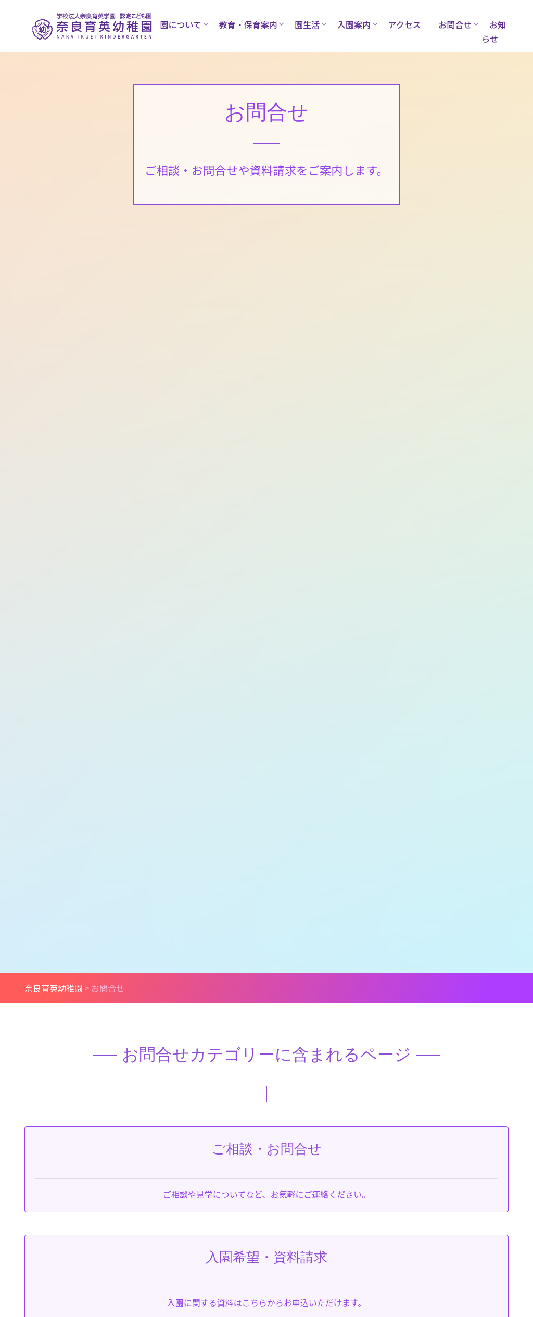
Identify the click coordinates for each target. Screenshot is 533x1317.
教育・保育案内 (248, 24)
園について (181, 24)
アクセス (404, 24)
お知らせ (493, 31)
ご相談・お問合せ (267, 1149)
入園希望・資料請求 (266, 1257)
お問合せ (455, 24)
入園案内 (354, 24)
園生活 (307, 24)
